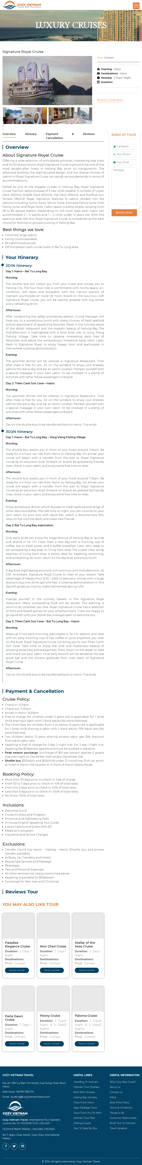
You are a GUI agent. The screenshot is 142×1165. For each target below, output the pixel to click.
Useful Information (125, 1075)
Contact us (116, 1092)
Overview (9, 134)
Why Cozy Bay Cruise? (123, 1081)
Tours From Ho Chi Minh (87, 1112)
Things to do (117, 1112)
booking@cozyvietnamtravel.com (30, 1096)
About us (115, 1087)
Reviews (89, 134)
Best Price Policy (120, 1102)
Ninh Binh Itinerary (84, 1092)
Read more (17, 970)
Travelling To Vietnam (85, 1081)
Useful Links (82, 1075)
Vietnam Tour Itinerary (86, 1087)
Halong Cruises (82, 1123)
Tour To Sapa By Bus (85, 1128)
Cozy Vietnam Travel (88, 1161)
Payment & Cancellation (60, 136)
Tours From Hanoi (83, 1102)
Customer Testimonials (123, 1117)
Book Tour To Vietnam (123, 1123)
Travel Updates (118, 1128)
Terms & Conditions (121, 1107)
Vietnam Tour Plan (84, 1117)
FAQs (113, 1097)
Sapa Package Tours (85, 1107)
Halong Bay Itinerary (85, 1097)
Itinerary (31, 134)
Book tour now (110, 100)
